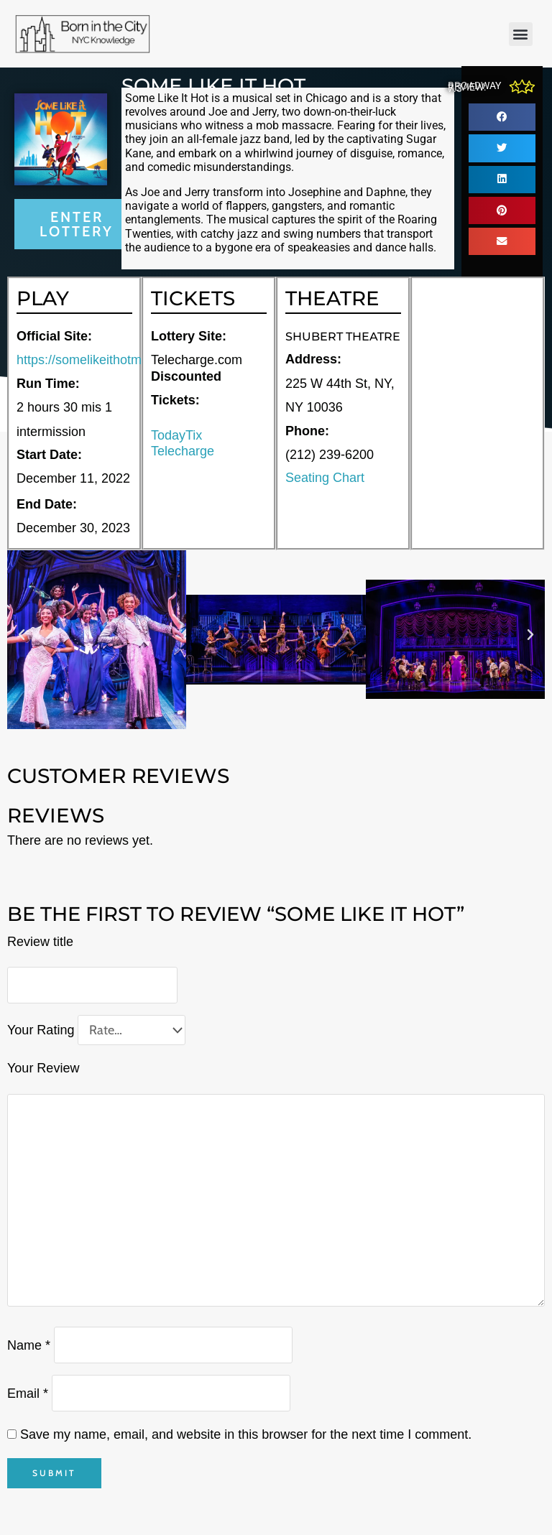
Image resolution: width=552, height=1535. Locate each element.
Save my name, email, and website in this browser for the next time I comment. (246, 1434)
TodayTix (176, 435)
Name (28, 1344)
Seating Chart (324, 477)
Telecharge (182, 451)
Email (27, 1393)
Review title (40, 942)
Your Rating (40, 1030)
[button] (521, 34)
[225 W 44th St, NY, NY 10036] (477, 413)
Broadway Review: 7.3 (474, 87)
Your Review (43, 1068)
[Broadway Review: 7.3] (522, 87)
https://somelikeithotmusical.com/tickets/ (132, 360)
